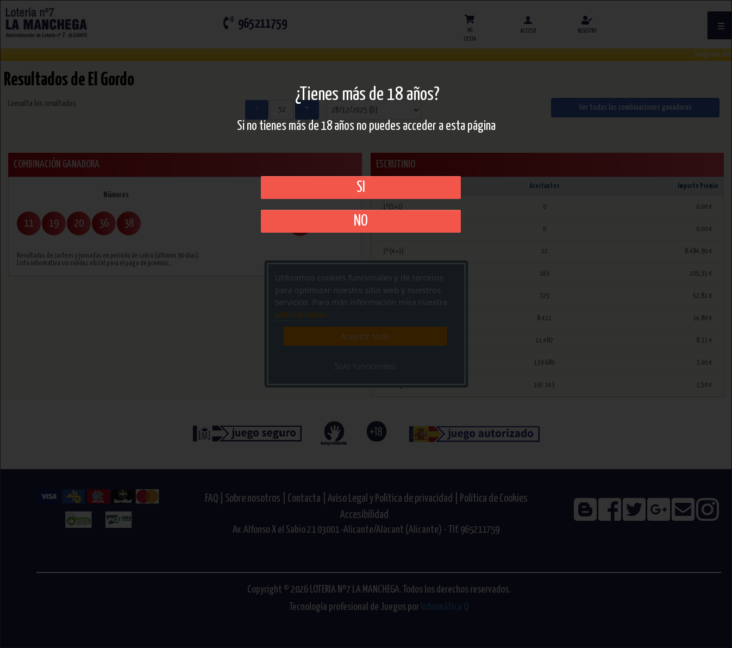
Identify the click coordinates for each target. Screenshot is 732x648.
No (361, 221)
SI (360, 187)
